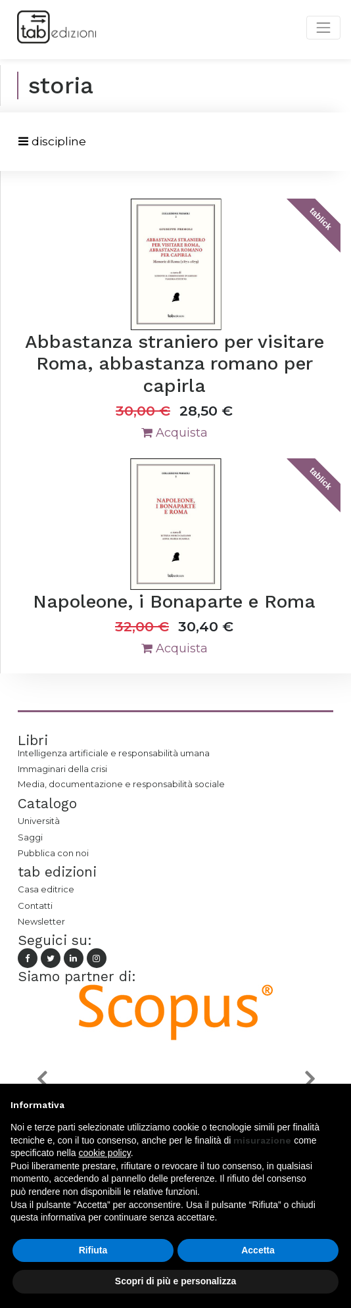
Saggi (30, 837)
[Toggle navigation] (52, 141)
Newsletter (41, 921)
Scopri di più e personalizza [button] (175, 1281)
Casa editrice (46, 889)
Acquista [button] (174, 432)
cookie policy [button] (105, 1153)
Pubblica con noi (53, 853)
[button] (41, 1078)
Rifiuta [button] (93, 1250)
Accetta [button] (258, 1250)
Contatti (35, 905)
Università (39, 820)
